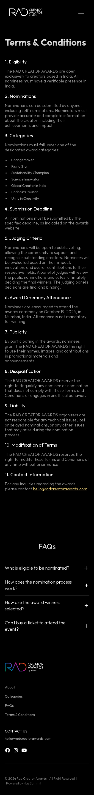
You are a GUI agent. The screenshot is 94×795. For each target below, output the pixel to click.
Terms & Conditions (20, 714)
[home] (25, 12)
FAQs (9, 705)
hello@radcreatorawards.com (60, 489)
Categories (14, 696)
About (10, 687)
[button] (80, 11)
